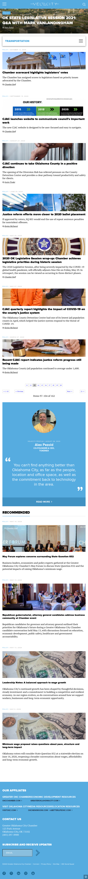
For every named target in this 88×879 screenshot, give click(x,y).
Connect (36, 864)
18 (53, 385)
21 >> (82, 391)
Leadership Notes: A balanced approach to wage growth (34, 682)
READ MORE (43, 501)
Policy (6, 13)
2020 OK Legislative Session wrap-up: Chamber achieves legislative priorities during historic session (41, 260)
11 (27, 385)
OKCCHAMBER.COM (11, 801)
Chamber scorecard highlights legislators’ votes (35, 72)
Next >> (69, 391)
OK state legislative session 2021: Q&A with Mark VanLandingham (39, 20)
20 (61, 385)
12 (30, 385)
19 (57, 385)
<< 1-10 (5, 391)
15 (42, 385)
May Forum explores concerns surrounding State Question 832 (38, 556)
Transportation (17, 41)
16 (46, 385)
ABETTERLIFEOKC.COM (60, 810)
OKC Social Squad (67, 864)
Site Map (56, 864)
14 (38, 385)
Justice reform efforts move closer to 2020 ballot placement (43, 214)
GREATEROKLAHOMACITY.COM (44, 801)
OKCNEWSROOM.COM (38, 810)
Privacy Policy (46, 864)
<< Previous (19, 391)
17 (49, 385)
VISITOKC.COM (9, 810)
